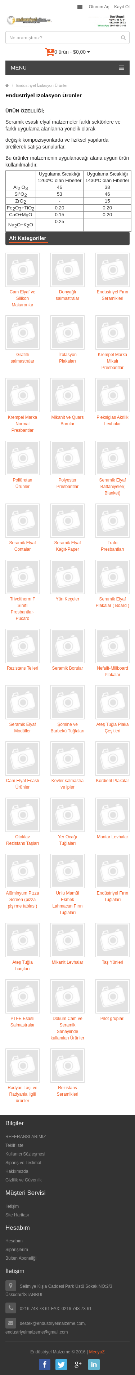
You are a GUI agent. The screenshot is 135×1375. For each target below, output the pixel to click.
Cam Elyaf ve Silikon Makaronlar (22, 298)
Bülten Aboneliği (20, 1258)
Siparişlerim (16, 1249)
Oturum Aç (99, 6)
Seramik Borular (67, 668)
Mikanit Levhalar (67, 962)
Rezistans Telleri (22, 668)
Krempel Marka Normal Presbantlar (22, 424)
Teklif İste (14, 1145)
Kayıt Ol (122, 6)
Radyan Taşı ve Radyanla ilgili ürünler (22, 1094)
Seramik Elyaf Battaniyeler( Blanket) (112, 487)
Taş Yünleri (112, 962)
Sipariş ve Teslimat (23, 1162)
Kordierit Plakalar (112, 780)
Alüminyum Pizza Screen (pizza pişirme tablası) (22, 900)
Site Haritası (17, 1214)
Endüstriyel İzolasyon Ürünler (42, 85)
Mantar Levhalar (112, 836)
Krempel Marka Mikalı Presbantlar (112, 361)
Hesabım (14, 1240)
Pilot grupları (112, 1018)
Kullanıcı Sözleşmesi (25, 1154)
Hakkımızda (16, 1171)
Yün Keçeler (67, 599)
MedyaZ (97, 1351)
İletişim (12, 1206)
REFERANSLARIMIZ (25, 1136)
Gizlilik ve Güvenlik (23, 1180)
